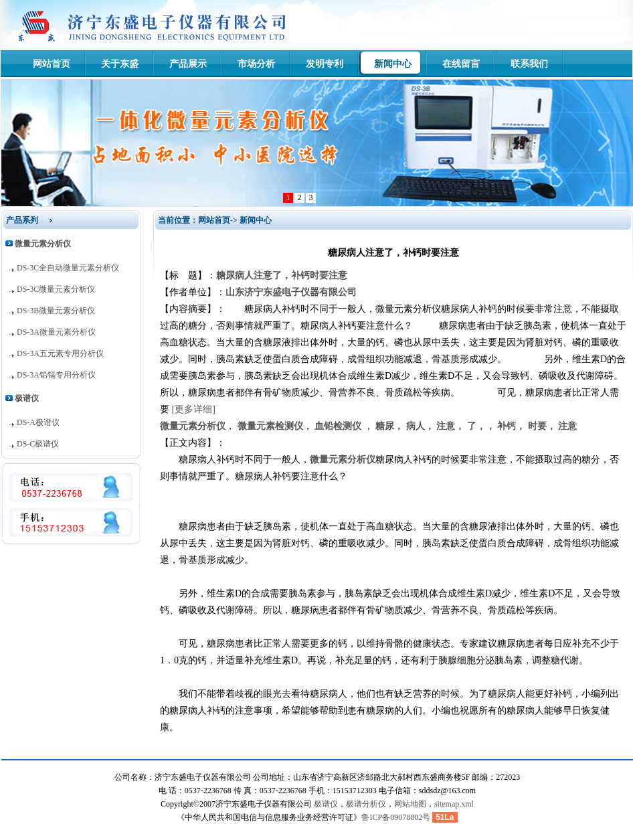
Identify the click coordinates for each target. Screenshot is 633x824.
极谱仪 (326, 804)
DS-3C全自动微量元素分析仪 (68, 267)
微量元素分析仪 (342, 460)
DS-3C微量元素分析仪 (56, 289)
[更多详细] (193, 409)
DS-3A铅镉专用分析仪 (56, 375)
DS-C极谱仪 (38, 443)
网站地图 (410, 804)
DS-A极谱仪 (38, 422)
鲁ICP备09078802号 (395, 817)
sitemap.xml (454, 804)
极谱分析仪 (366, 804)
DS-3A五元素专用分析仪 (60, 353)
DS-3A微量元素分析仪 (56, 332)
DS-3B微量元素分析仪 (56, 310)
